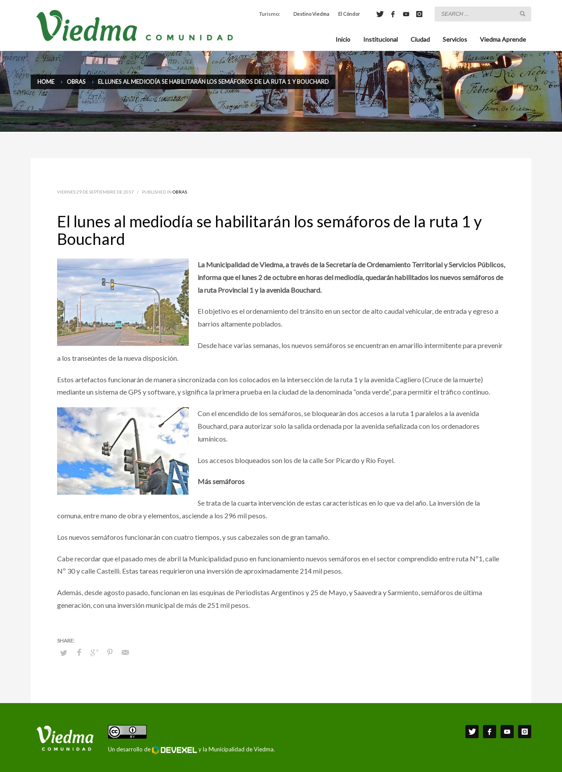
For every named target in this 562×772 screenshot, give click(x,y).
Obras (180, 191)
